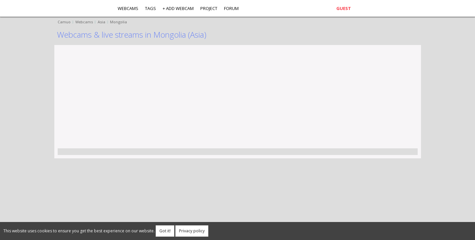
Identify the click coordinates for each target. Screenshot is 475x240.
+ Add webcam (178, 8)
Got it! (165, 231)
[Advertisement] (258, 98)
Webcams (128, 8)
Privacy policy (192, 231)
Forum (231, 8)
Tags (150, 8)
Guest (343, 8)
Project (208, 8)
